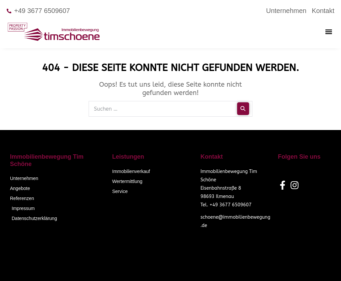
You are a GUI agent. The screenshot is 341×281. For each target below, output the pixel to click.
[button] (328, 31)
